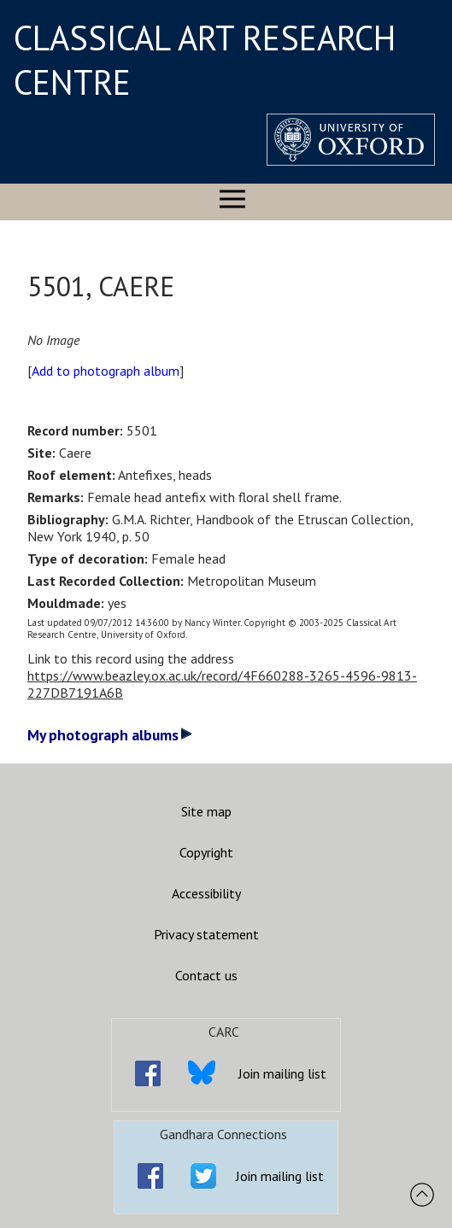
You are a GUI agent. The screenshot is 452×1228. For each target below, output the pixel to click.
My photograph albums (109, 735)
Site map (206, 811)
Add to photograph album (105, 370)
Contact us (206, 975)
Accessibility (206, 893)
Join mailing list (282, 1073)
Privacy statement (206, 934)
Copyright (206, 852)
